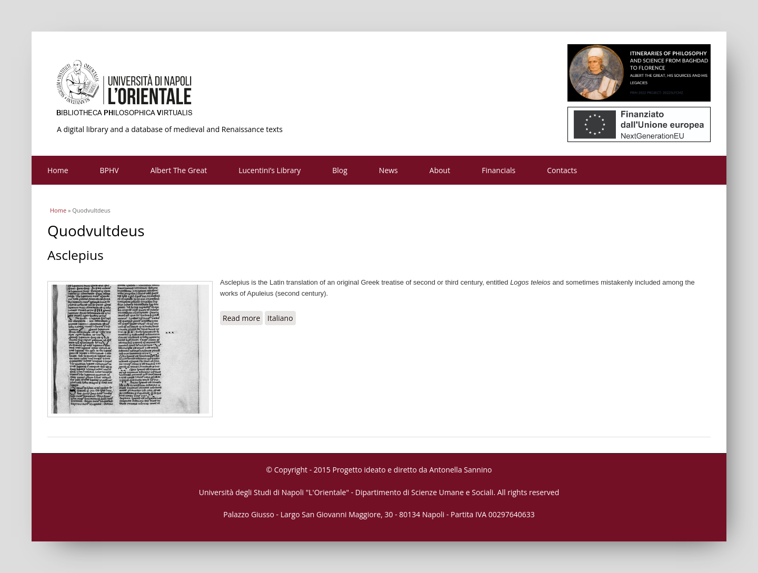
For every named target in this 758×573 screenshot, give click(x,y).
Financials (498, 170)
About (440, 170)
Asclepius (75, 255)
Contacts (562, 170)
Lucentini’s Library (269, 170)
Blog (339, 170)
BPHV (109, 170)
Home (57, 170)
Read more (243, 318)
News (388, 170)
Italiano (280, 318)
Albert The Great (179, 170)
